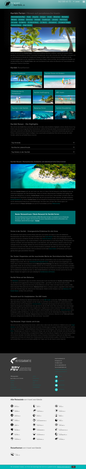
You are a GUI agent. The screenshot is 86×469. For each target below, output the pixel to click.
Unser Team (13, 387)
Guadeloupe (46, 19)
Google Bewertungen (16, 389)
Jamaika (55, 19)
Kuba (28, 17)
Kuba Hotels (52, 248)
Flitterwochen (56, 203)
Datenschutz (36, 378)
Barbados (65, 17)
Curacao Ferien (36, 304)
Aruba (49, 17)
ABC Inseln (47, 300)
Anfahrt (12, 385)
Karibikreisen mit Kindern (47, 272)
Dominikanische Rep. (18, 17)
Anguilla (35, 17)
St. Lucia (14, 22)
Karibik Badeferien (16, 199)
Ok (73, 467)
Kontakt (12, 380)
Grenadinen (52, 22)
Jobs (34, 382)
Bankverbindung (37, 385)
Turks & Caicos (16, 25)
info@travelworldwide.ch (61, 369)
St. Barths (22, 22)
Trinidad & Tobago (64, 22)
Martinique (63, 19)
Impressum (35, 380)
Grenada (37, 19)
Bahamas (57, 17)
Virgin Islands (27, 25)
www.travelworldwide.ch (61, 371)
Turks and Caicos (66, 310)
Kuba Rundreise (47, 238)
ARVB (34, 376)
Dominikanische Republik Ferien (39, 261)
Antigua (42, 17)
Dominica (29, 19)
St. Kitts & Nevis (33, 22)
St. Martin (44, 22)
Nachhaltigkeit (36, 387)
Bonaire (14, 19)
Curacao (21, 19)
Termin (12, 382)
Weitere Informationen (63, 467)
